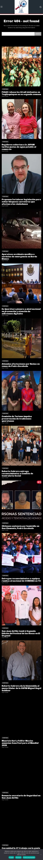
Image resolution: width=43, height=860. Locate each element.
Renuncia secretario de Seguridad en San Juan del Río (21, 796)
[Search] (37, 34)
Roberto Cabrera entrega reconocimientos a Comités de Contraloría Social (17, 473)
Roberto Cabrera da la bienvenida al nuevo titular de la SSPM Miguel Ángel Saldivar (21, 688)
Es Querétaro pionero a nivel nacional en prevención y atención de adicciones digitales (21, 311)
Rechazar (18, 857)
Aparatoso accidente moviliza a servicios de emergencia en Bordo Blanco (19, 256)
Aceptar (11, 857)
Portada (5, 89)
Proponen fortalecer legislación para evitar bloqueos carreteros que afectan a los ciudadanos (21, 201)
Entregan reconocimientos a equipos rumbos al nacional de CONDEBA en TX (21, 579)
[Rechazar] (41, 854)
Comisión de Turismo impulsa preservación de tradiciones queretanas (17, 418)
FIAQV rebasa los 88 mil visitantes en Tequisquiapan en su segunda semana (21, 93)
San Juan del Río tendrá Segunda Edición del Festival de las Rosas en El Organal (21, 633)
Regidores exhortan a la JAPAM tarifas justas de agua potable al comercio (19, 146)
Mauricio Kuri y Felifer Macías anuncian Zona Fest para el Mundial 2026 (20, 743)
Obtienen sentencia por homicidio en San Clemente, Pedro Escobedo (20, 527)
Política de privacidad (29, 857)
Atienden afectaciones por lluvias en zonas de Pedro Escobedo (21, 365)
